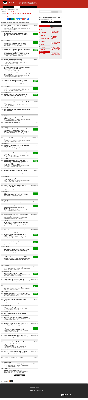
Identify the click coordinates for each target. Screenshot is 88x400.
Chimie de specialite (11, 9)
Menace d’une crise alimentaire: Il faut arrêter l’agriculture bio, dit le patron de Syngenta (14, 186)
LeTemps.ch (36, 25)
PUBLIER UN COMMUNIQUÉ (34, 387)
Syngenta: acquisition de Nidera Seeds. (13, 370)
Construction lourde (55, 30)
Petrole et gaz (54, 36)
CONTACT (35, 6)
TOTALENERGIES (42, 53)
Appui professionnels (56, 54)
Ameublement (54, 43)
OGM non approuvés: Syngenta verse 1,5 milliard (15, 351)
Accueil (2, 9)
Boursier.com (36, 343)
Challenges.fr (36, 145)
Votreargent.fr (35, 357)
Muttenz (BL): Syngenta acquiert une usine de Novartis (17, 229)
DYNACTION (42, 35)
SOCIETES (17, 6)
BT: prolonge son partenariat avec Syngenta (14, 202)
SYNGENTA (18, 9)
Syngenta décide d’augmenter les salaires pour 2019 (16, 293)
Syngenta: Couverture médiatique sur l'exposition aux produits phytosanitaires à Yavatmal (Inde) (16, 328)
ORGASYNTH (42, 41)
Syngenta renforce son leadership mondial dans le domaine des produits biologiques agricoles (15, 81)
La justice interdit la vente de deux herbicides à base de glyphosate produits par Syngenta (17, 138)
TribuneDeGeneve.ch (34, 185)
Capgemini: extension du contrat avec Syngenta (15, 313)
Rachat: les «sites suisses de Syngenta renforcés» (15, 335)
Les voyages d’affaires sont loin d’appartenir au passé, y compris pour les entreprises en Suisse (17, 68)
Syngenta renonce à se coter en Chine (12, 122)
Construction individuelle (56, 57)
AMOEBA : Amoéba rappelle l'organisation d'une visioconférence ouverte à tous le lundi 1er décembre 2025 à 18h (16, 34)
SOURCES (29, 6)
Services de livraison (56, 42)
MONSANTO (42, 49)
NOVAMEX (41, 44)
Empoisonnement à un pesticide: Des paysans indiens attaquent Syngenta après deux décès (16, 215)
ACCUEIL (5, 385)
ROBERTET (41, 27)
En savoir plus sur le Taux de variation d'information (19, 16)
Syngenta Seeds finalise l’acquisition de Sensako (15, 241)
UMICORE (41, 46)
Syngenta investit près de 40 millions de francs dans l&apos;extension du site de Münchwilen (16, 95)
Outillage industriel (55, 31)
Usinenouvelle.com (35, 137)
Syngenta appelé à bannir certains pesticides (14, 279)
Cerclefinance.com (35, 201)
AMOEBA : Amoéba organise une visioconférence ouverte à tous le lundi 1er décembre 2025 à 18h (15, 42)
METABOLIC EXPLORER (44, 38)
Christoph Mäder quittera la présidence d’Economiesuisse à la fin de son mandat (13, 60)
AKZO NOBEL (42, 47)
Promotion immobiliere (56, 48)
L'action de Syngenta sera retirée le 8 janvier (14, 364)
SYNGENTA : (8, 381)
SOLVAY (41, 29)
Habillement (54, 46)
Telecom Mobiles (55, 32)
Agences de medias (55, 47)
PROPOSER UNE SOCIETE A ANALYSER (36, 390)
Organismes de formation (56, 55)
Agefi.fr (37, 122)
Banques (53, 27)
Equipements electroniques (57, 33)
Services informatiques (56, 49)
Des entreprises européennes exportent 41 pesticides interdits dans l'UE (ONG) (16, 223)
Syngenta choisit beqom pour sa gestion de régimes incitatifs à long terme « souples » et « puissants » (15, 286)
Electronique (54, 44)
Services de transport (56, 53)
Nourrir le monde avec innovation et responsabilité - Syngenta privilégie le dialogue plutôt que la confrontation (16, 207)
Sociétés (6, 9)
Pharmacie (54, 37)
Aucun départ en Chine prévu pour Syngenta (14, 267)
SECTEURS (23, 6)
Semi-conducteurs (55, 41)
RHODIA (41, 43)
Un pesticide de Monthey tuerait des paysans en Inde (16, 323)
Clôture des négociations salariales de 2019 (14, 273)
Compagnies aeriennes (56, 38)
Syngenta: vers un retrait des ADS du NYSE (14, 357)
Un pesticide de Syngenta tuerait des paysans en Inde (16, 317)
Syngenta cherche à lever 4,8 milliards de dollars (15, 341)
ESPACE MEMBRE (9, 6)
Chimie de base (55, 52)
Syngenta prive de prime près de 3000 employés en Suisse (17, 307)
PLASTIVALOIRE (42, 32)
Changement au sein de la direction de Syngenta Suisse (16, 88)
